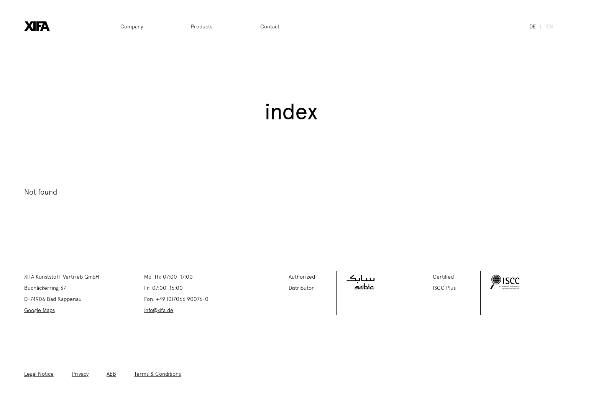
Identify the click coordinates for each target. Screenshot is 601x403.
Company (131, 26)
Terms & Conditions (157, 373)
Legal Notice (39, 373)
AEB (111, 373)
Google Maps (39, 310)
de (532, 26)
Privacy (80, 373)
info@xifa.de (158, 310)
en (549, 26)
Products (201, 26)
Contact (269, 26)
